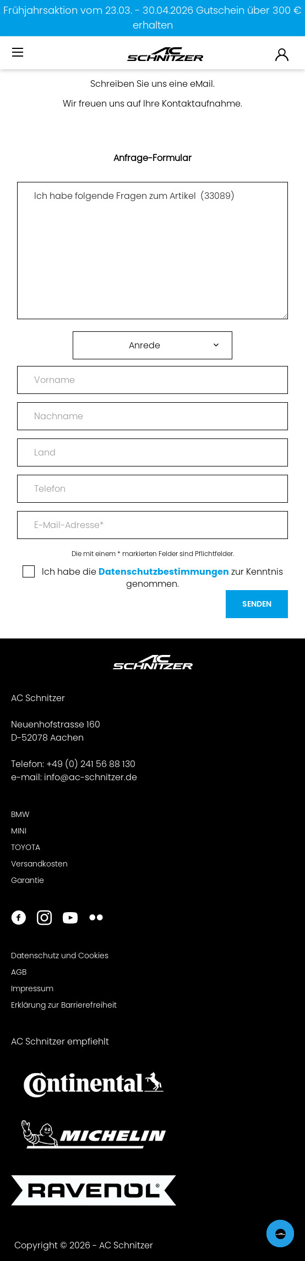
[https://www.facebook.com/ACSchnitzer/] (18, 919)
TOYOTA (25, 847)
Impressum (32, 988)
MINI (18, 830)
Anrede (144, 345)
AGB (18, 971)
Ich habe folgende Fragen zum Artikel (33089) (152, 250)
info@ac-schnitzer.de (90, 777)
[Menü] (19, 53)
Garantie (27, 880)
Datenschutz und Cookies (59, 955)
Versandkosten (39, 863)
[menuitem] (19, 57)
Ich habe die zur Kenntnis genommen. (162, 577)
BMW (20, 814)
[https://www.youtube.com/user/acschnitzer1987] (70, 919)
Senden (256, 603)
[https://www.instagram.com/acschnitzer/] (44, 919)
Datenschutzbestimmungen (164, 571)
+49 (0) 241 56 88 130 (90, 764)
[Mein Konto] (282, 54)
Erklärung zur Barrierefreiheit (64, 1004)
